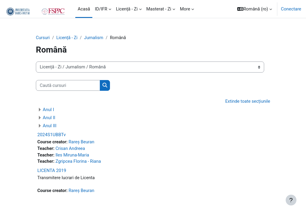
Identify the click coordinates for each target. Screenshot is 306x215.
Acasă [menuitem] (84, 9)
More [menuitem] (185, 9)
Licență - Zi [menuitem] (127, 9)
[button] (254, 9)
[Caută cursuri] (68, 85)
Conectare (291, 9)
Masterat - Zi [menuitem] (158, 9)
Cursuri (43, 38)
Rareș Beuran (82, 142)
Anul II (49, 118)
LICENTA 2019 (51, 171)
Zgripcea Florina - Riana (79, 162)
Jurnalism (95, 38)
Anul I (48, 110)
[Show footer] (291, 200)
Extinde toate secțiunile (247, 102)
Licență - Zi (68, 38)
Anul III (49, 126)
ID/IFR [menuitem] (101, 9)
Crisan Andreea (71, 149)
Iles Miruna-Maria (73, 156)
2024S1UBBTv (51, 135)
